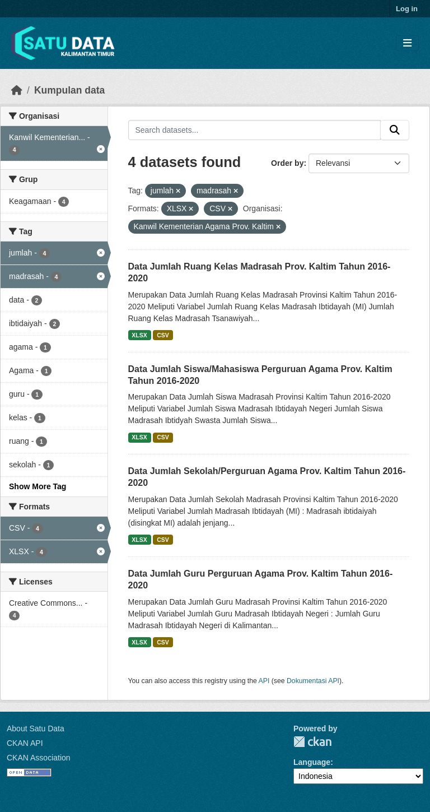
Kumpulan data (69, 90)
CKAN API (25, 743)
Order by (287, 163)
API (264, 681)
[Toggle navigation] (407, 43)
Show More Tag (37, 486)
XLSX (139, 335)
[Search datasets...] (254, 130)
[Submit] (394, 130)
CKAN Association (39, 757)
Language (311, 762)
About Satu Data (35, 728)
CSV (163, 335)
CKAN (312, 742)
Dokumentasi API (313, 681)
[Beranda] (16, 90)
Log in (407, 8)
